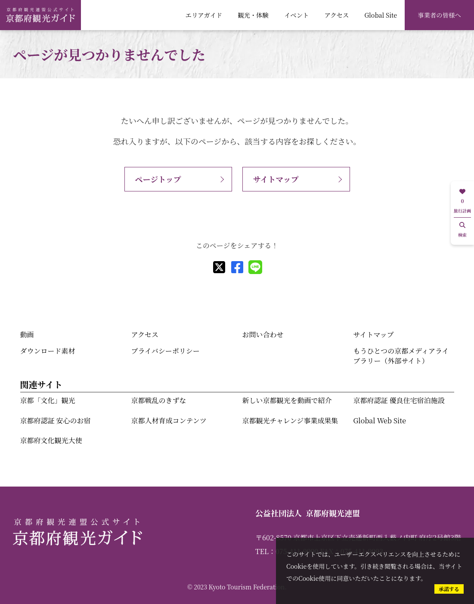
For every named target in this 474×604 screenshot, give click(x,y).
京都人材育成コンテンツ (169, 420)
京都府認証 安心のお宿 (55, 420)
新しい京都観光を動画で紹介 (287, 400)
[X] (219, 267)
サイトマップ (276, 179)
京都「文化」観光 (47, 400)
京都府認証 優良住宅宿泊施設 (399, 400)
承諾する (449, 588)
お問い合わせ (263, 334)
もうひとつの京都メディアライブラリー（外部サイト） (401, 355)
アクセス (336, 14)
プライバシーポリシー (165, 351)
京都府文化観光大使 (51, 440)
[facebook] (237, 267)
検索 (462, 230)
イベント (296, 14)
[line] (255, 267)
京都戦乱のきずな (158, 400)
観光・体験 (253, 14)
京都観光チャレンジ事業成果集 (290, 420)
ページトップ (158, 179)
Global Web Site (379, 420)
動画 (27, 334)
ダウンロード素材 (47, 351)
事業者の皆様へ (439, 14)
